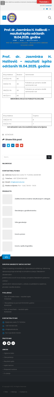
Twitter (8, 145)
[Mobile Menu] (4, 18)
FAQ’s (6, 392)
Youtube (9, 343)
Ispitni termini (9, 365)
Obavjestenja (8, 357)
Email (21, 145)
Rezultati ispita (9, 361)
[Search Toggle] (50, 17)
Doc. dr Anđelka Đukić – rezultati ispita (17, 297)
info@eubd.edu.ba (17, 182)
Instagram (13, 343)
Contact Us (23, 392)
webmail (49, 6)
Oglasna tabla (9, 353)
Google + (17, 145)
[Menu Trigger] (3, 3)
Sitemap (14, 392)
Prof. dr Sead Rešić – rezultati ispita (16, 309)
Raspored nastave (10, 369)
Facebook (4, 145)
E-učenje (7, 373)
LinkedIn (12, 145)
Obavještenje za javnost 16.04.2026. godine (19, 303)
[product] (7, 199)
